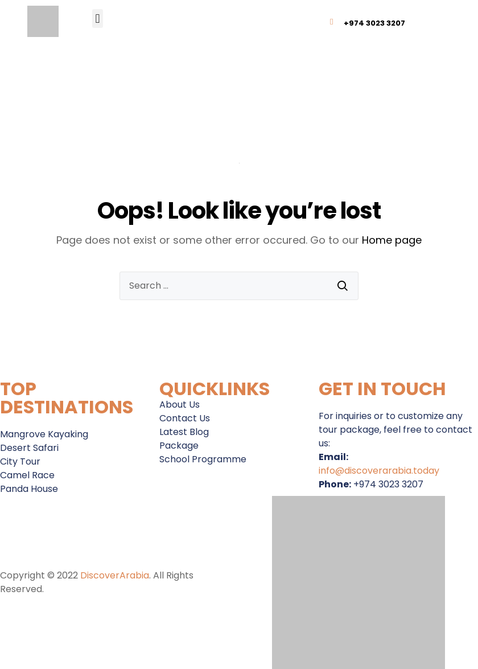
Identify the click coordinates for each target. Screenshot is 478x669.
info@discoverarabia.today (379, 470)
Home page (392, 240)
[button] (97, 18)
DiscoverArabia (114, 575)
